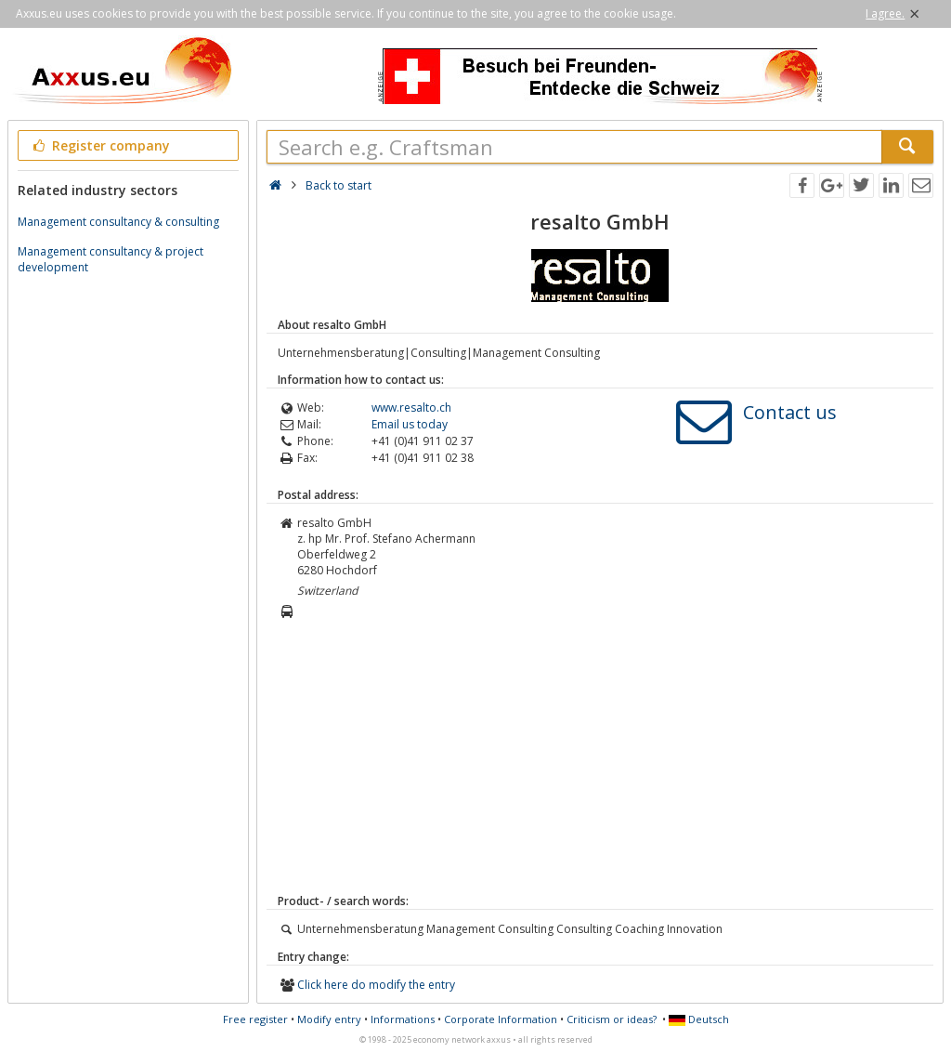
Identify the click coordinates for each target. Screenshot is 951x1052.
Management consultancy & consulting (118, 222)
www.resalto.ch (411, 407)
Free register (255, 1019)
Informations (403, 1019)
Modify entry (329, 1019)
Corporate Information (500, 1019)
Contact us (790, 412)
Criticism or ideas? (612, 1019)
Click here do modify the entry (376, 985)
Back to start (338, 185)
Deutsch (699, 1019)
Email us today (409, 424)
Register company (100, 145)
